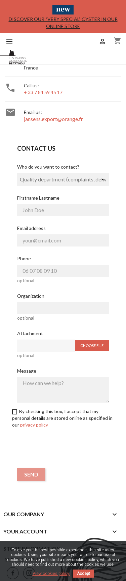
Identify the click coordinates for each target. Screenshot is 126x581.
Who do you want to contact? (48, 167)
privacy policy (34, 425)
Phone (24, 258)
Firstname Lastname (38, 198)
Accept (83, 573)
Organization (30, 296)
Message (26, 371)
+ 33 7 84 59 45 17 (43, 92)
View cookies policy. (51, 573)
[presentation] (63, 449)
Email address (31, 228)
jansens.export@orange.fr (53, 119)
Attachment (30, 333)
